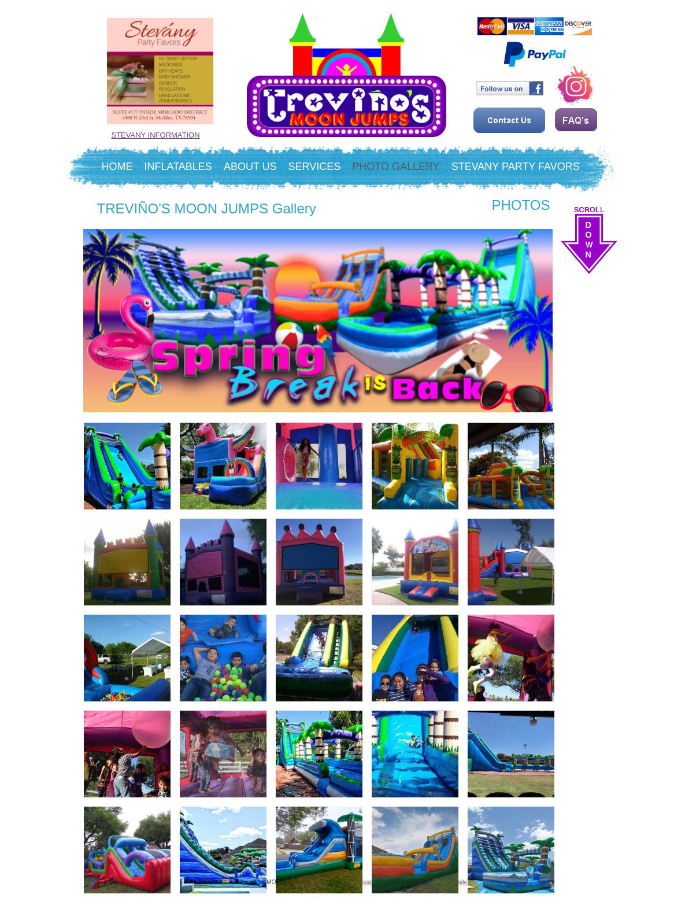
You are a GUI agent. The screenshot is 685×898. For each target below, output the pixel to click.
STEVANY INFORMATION (156, 135)
